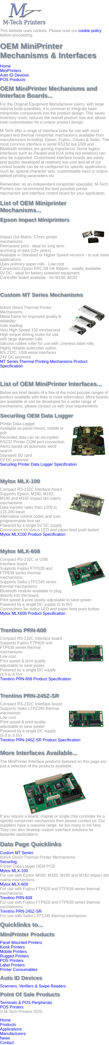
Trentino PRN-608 (16, 898)
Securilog (8, 862)
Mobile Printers (13, 951)
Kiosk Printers (12, 947)
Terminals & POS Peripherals (26, 1002)
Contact (7, 1042)
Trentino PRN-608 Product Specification (35, 679)
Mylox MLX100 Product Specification (33, 534)
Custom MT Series (16, 853)
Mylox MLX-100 (14, 871)
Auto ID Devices (14, 75)
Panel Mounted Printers (21, 942)
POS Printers (11, 960)
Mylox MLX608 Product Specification (33, 613)
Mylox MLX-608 (14, 884)
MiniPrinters (10, 71)
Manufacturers (13, 1033)
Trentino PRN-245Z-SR (21, 911)
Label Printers (12, 965)
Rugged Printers (14, 956)
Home (5, 66)
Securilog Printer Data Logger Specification (38, 464)
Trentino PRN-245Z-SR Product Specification (40, 740)
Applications (11, 1029)
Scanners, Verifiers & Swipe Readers (33, 986)
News (5, 1038)
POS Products (12, 80)
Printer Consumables (18, 969)
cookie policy (89, 31)
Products (8, 1024)
